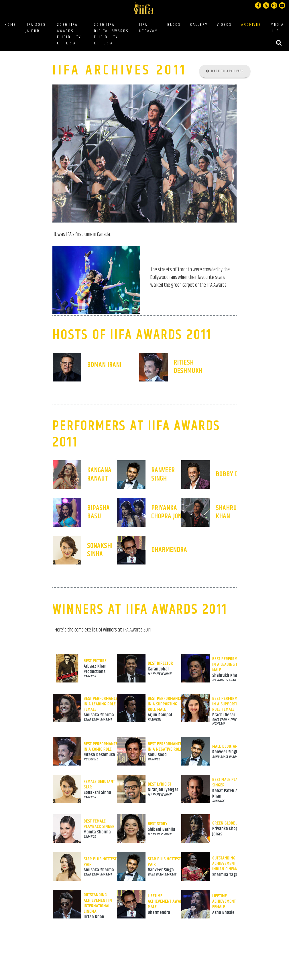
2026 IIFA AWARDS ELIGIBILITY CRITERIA (69, 33)
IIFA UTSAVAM (148, 27)
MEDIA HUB (277, 27)
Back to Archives (224, 71)
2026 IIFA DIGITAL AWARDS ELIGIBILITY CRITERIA (111, 33)
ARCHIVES (251, 24)
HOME (10, 24)
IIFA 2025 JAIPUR (35, 27)
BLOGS (175, 24)
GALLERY (199, 24)
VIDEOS (224, 24)
